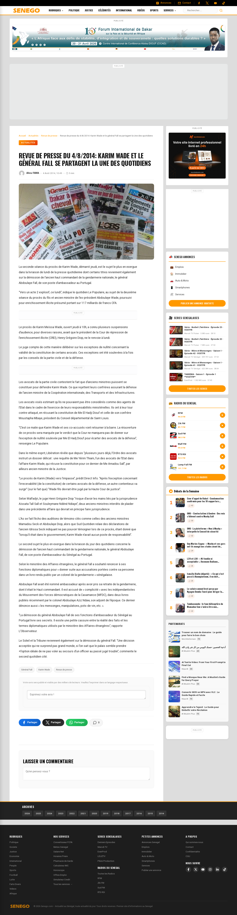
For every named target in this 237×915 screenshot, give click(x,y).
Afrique (13, 893)
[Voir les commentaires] (96, 722)
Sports (158, 10)
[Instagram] (210, 869)
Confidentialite (193, 851)
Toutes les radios (197, 477)
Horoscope (58, 870)
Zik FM (101, 883)
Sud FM (101, 887)
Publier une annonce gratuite (197, 303)
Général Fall (26, 669)
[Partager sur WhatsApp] (77, 722)
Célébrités (109, 10)
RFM (100, 878)
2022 (72, 813)
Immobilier (178, 274)
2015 (150, 813)
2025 (38, 813)
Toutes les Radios (106, 873)
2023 (60, 813)
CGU (188, 856)
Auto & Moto (179, 281)
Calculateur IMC (61, 865)
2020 (94, 813)
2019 (105, 813)
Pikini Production (106, 861)
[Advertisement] (118, 92)
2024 (49, 813)
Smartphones (180, 287)
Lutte (12, 879)
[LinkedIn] (217, 869)
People (13, 865)
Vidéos (145, 10)
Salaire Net (58, 851)
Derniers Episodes (106, 842)
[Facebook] (199, 3)
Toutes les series (197, 388)
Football (14, 875)
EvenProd (102, 851)
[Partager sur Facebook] (30, 722)
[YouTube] (215, 3)
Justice (93, 10)
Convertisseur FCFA (62, 842)
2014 (161, 813)
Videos (13, 889)
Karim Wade (44, 669)
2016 (139, 813)
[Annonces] (163, 3)
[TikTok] (224, 869)
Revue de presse (64, 669)
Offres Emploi (60, 875)
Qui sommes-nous (194, 842)
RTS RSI (101, 892)
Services (174, 10)
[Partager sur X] (53, 722)
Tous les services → (62, 884)
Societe (13, 847)
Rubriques (60, 10)
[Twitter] (207, 3)
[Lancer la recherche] (221, 10)
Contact (190, 847)
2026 (27, 813)
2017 (128, 813)
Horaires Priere (60, 856)
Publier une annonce (151, 870)
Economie (14, 856)
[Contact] (184, 3)
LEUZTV (101, 856)
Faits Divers (15, 884)
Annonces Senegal (151, 842)
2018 (116, 813)
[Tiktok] (223, 3)
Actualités (28, 143)
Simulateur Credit (61, 879)
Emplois (177, 267)
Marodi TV (102, 847)
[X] (195, 869)
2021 (83, 813)
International (128, 10)
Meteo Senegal (60, 847)
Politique (78, 10)
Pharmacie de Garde (63, 861)
